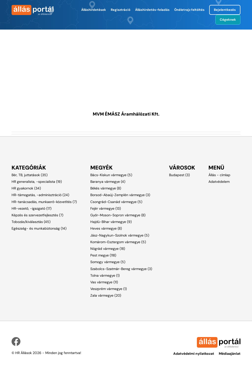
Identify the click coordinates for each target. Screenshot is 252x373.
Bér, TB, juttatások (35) (29, 175)
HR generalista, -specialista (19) (37, 181)
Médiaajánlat (229, 353)
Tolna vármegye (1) (105, 275)
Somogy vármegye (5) (107, 262)
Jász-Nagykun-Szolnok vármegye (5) (119, 235)
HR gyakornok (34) (26, 188)
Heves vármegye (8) (106, 228)
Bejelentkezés (225, 10)
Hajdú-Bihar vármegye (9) (111, 222)
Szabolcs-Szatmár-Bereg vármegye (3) (121, 269)
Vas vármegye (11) (104, 282)
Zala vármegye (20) (105, 295)
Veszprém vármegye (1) (108, 289)
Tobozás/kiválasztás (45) (31, 222)
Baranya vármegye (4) (107, 181)
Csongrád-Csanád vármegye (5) (116, 202)
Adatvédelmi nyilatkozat (193, 353)
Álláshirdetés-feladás (152, 10)
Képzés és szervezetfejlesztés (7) (37, 215)
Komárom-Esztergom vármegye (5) (118, 242)
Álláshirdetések (93, 10)
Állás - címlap (219, 175)
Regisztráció (120, 10)
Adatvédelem (219, 181)
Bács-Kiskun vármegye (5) (111, 175)
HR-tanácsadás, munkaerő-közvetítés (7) (44, 202)
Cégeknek (228, 19)
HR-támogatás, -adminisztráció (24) (40, 195)
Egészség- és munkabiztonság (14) (39, 228)
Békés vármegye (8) (105, 188)
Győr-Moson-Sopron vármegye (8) (117, 215)
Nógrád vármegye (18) (107, 248)
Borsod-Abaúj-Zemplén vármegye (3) (120, 195)
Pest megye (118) (103, 255)
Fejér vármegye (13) (105, 208)
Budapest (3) (179, 175)
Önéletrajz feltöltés (189, 10)
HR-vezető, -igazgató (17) (31, 208)
